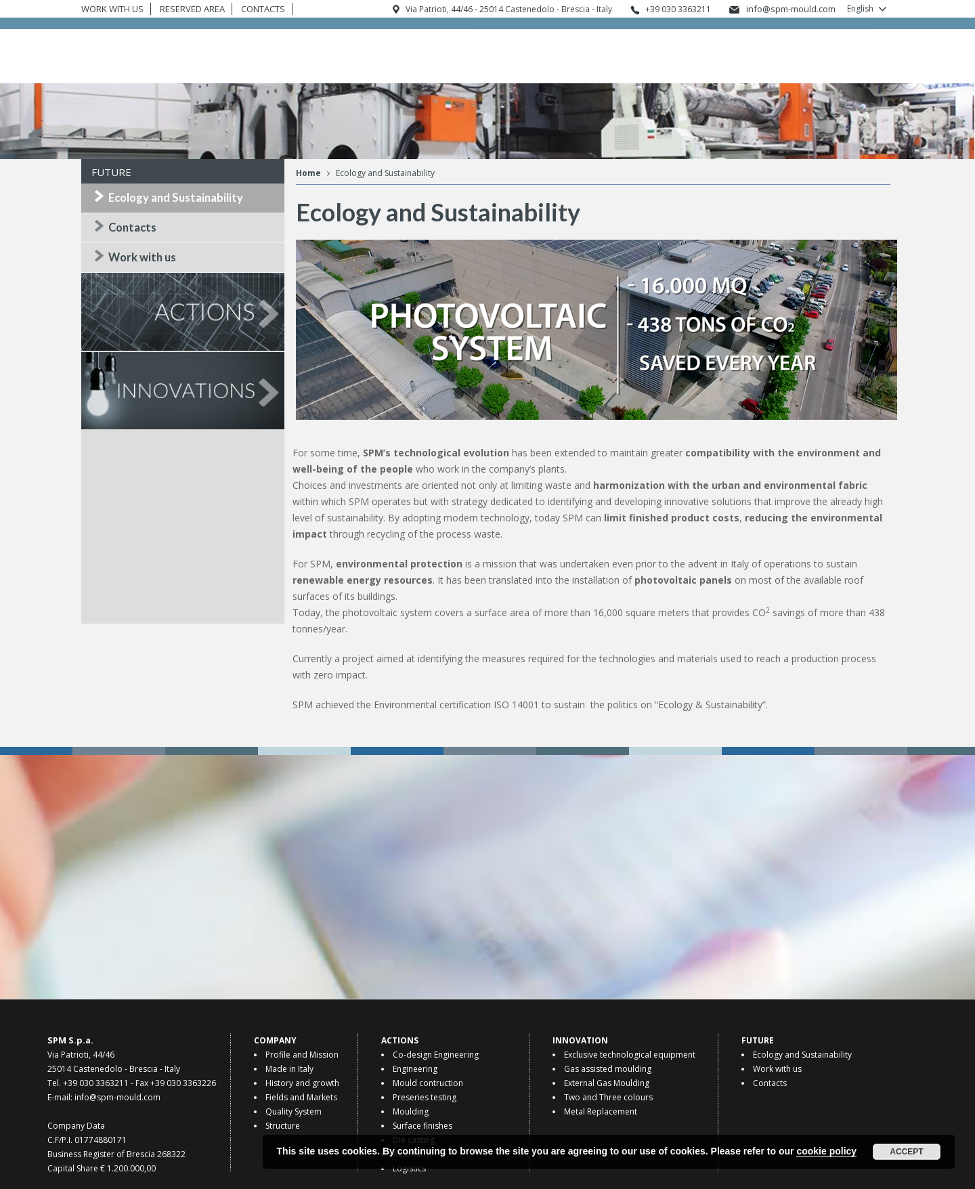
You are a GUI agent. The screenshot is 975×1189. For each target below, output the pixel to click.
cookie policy (826, 1151)
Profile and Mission (302, 1054)
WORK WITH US (112, 9)
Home (308, 173)
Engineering (415, 1069)
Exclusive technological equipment (629, 1054)
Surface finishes (422, 1125)
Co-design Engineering (436, 1054)
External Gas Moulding (606, 1083)
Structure (282, 1125)
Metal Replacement (600, 1111)
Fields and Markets (301, 1097)
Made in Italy (289, 1069)
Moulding (411, 1111)
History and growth (302, 1083)
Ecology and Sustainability (175, 197)
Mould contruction (428, 1083)
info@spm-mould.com (791, 9)
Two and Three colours (608, 1097)
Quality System (293, 1111)
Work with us (142, 257)
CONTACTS (263, 9)
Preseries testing (424, 1097)
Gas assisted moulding (607, 1069)
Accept (906, 1151)
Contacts (132, 227)
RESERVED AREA (192, 9)
